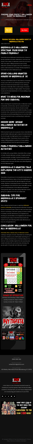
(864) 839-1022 (16, 359)
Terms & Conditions (15, 441)
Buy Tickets (24, 30)
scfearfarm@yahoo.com (16, 364)
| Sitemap (23, 441)
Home (2, 19)
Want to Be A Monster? (8, 30)
